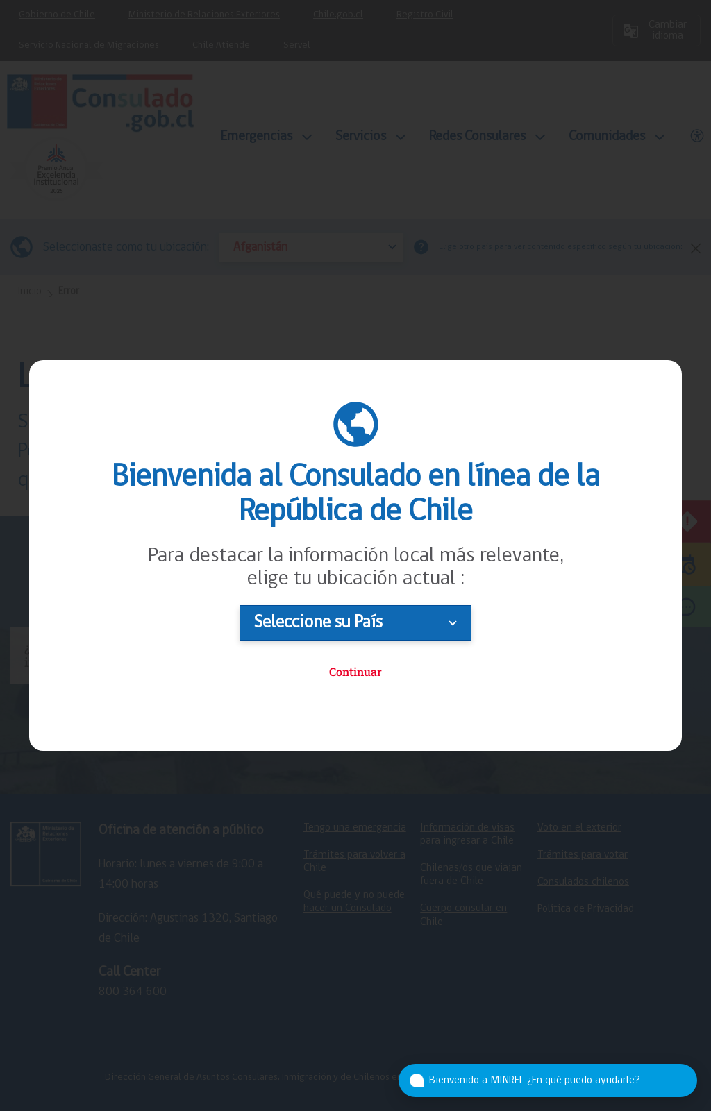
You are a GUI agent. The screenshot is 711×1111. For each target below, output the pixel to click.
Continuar (355, 671)
